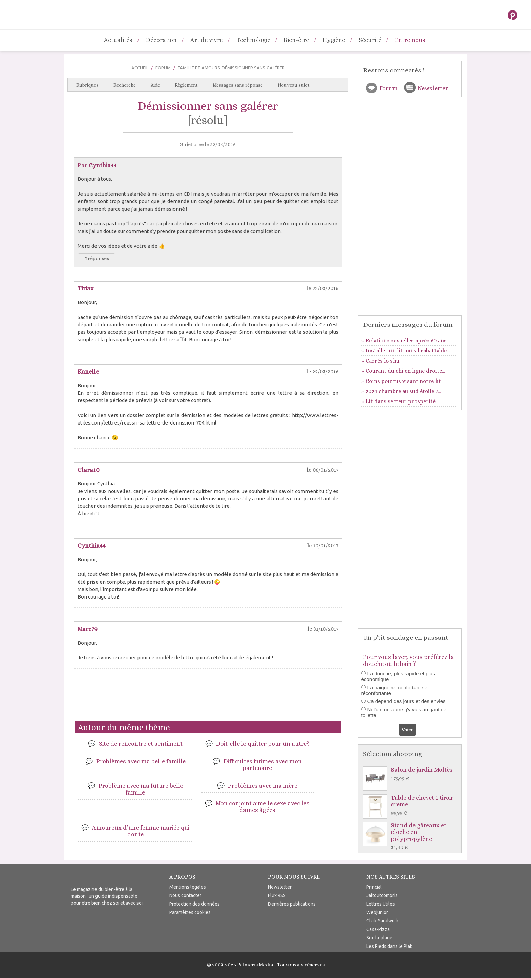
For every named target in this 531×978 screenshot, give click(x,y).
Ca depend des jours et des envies (406, 701)
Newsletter (433, 88)
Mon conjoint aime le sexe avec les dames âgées (263, 806)
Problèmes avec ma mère (262, 785)
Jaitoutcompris (382, 895)
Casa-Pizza (378, 929)
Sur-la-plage (379, 937)
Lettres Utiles (380, 904)
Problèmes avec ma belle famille (141, 761)
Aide (155, 85)
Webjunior (377, 912)
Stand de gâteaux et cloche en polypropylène (411, 836)
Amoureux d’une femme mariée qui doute (140, 831)
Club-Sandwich (382, 920)
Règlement (186, 85)
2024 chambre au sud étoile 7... (403, 391)
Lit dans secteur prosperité (401, 401)
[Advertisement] (208, 697)
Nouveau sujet (294, 85)
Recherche (124, 85)
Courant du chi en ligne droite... (405, 371)
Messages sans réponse (238, 85)
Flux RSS (277, 895)
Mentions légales (187, 887)
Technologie (253, 40)
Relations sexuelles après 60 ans (406, 340)
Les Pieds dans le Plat (389, 946)
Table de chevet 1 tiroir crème (411, 805)
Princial (374, 887)
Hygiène (334, 40)
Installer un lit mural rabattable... (408, 350)
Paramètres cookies (190, 912)
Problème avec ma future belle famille (141, 789)
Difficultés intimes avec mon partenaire (263, 764)
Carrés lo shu (382, 360)
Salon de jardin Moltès (411, 774)
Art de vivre (206, 40)
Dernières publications (292, 904)
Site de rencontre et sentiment (141, 743)
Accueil (139, 67)
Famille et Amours (199, 67)
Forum (163, 67)
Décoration (161, 40)
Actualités (118, 40)
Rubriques (87, 85)
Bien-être (296, 40)
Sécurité (370, 40)
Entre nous (410, 40)
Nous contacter (185, 895)
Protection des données (194, 904)
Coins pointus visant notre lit (403, 381)
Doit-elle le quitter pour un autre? (263, 743)
